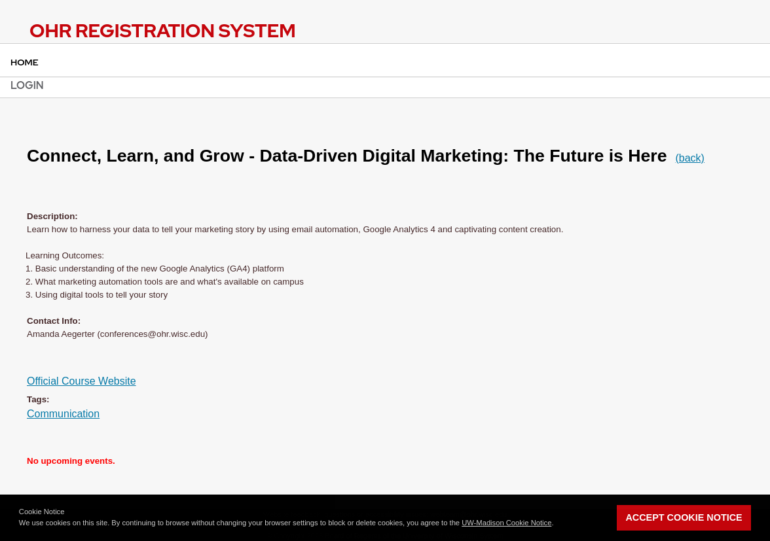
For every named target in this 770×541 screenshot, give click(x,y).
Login (27, 85)
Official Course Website (81, 381)
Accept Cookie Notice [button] (683, 517)
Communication (63, 413)
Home (24, 62)
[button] (557, 524)
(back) (689, 158)
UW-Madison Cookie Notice (506, 523)
